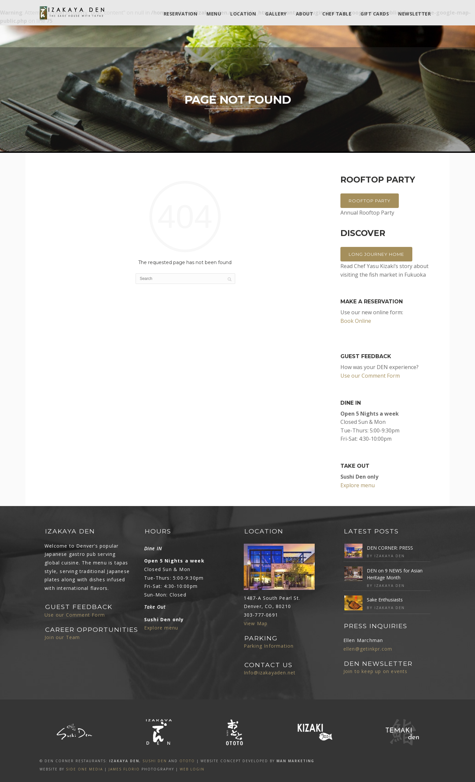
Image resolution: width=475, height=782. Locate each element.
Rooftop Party (370, 200)
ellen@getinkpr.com (368, 649)
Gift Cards (375, 14)
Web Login (192, 769)
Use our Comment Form (370, 375)
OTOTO (187, 761)
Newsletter (414, 14)
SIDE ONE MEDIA (84, 769)
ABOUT (304, 14)
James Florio (124, 769)
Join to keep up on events (375, 671)
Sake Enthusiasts (385, 599)
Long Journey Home (376, 254)
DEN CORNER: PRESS (390, 548)
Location (243, 14)
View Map (256, 623)
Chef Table (336, 14)
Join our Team (62, 637)
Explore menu (357, 485)
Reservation (181, 14)
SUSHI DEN (154, 761)
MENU (213, 14)
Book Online (355, 320)
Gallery (276, 14)
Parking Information (269, 646)
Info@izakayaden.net (270, 672)
